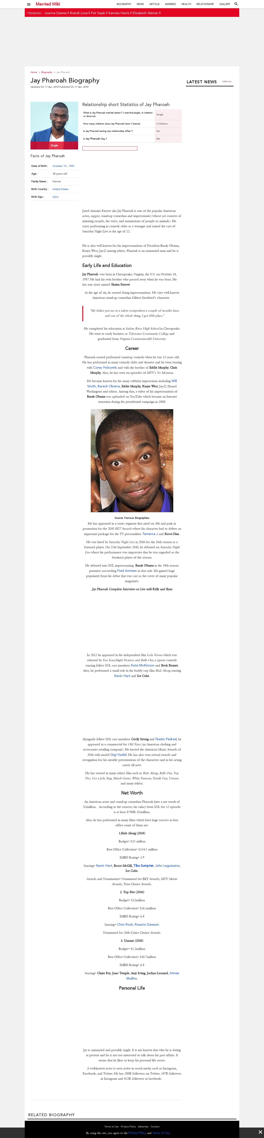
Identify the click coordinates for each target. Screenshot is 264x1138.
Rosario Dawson (147, 924)
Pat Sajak (98, 13)
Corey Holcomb (105, 367)
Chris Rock (125, 924)
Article (154, 4)
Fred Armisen (127, 571)
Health (186, 4)
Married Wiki (48, 4)
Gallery (224, 4)
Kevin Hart (122, 676)
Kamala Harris (118, 13)
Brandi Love (79, 13)
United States (60, 189)
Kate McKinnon (142, 665)
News (140, 4)
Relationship (205, 4)
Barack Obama (109, 386)
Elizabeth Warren (145, 13)
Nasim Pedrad (166, 739)
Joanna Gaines (55, 13)
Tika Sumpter (142, 865)
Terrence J (150, 534)
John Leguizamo (167, 865)
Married (170, 4)
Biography (124, 4)
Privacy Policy (137, 1133)
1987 (71, 166)
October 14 (60, 166)
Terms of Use (161, 1133)
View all (227, 81)
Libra (55, 196)
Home (33, 72)
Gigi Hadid (118, 755)
